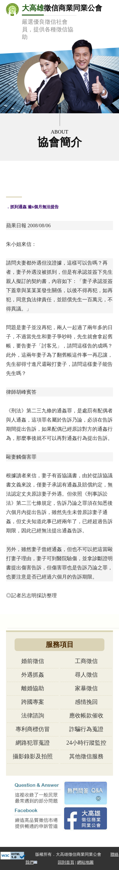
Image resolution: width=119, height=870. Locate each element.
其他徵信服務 (86, 756)
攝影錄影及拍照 (33, 756)
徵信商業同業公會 (62, 22)
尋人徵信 (86, 675)
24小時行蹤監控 (86, 743)
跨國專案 (32, 702)
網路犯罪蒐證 (33, 743)
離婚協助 (32, 688)
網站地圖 (85, 862)
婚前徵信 (32, 661)
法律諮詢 (32, 715)
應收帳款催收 (86, 715)
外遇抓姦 (32, 675)
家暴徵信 (86, 688)
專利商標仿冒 (33, 729)
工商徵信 (86, 661)
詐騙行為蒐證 (86, 729)
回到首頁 (66, 862)
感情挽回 (86, 702)
